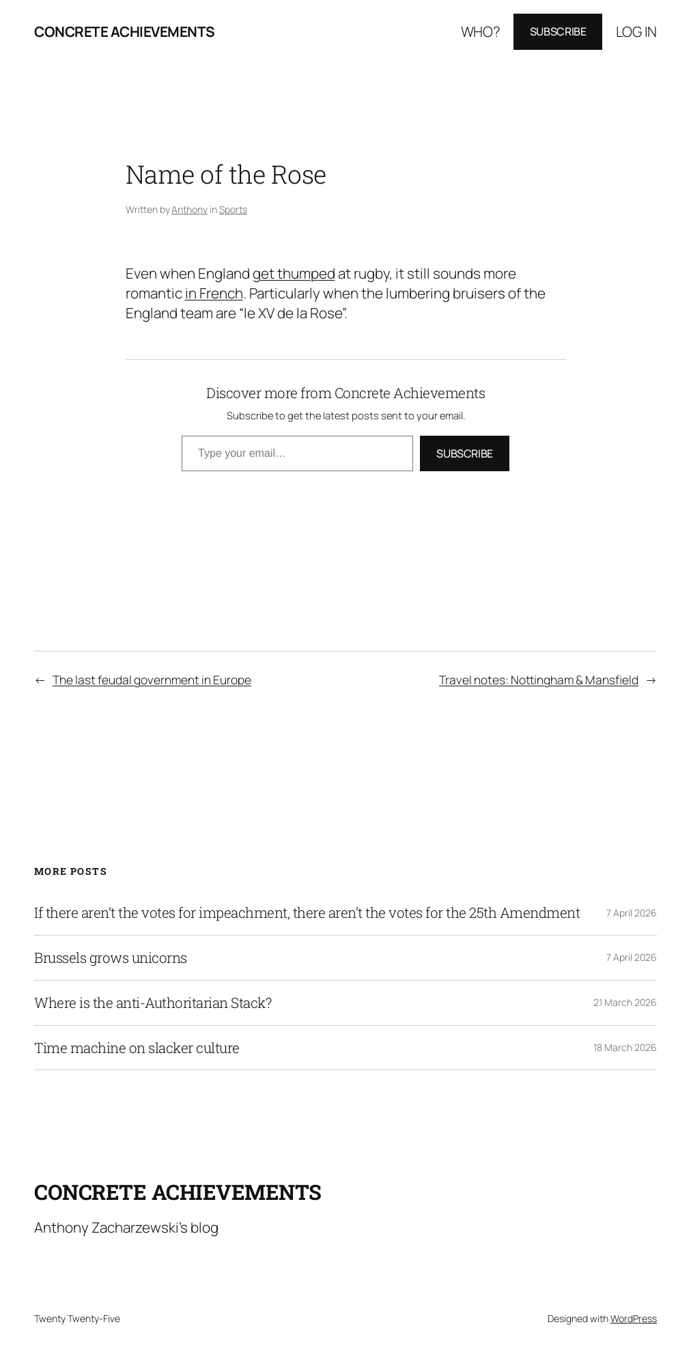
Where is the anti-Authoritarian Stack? (152, 1002)
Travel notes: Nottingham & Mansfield (538, 680)
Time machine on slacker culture (137, 1047)
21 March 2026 (625, 1002)
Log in (636, 31)
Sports (233, 209)
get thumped (294, 273)
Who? (480, 31)
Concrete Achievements (124, 31)
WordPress (633, 1318)
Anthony (189, 209)
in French (214, 293)
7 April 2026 (631, 912)
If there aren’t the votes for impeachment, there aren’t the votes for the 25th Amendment (307, 912)
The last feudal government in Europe (152, 680)
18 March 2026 (625, 1047)
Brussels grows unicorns (110, 957)
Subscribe (558, 31)
